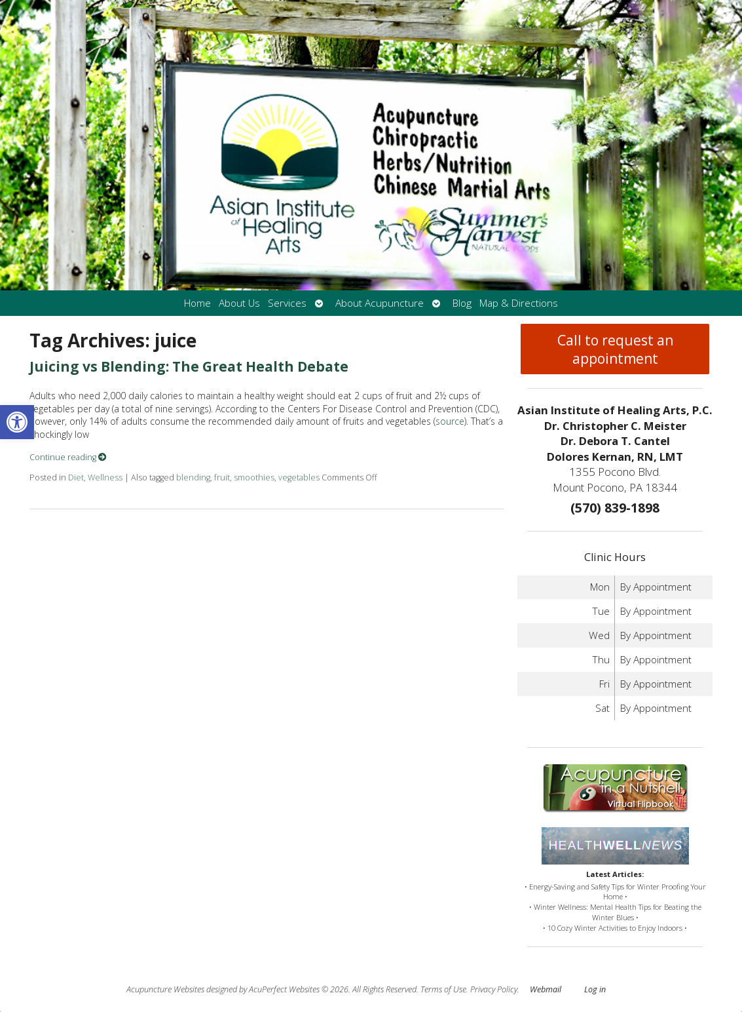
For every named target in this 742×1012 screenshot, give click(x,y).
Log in (595, 989)
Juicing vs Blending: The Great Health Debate (188, 366)
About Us (239, 303)
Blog (462, 303)
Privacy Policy (493, 989)
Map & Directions (518, 303)
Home (197, 303)
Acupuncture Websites (165, 989)
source (450, 421)
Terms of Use (443, 989)
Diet (76, 477)
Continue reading (68, 457)
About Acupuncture (379, 303)
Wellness (105, 477)
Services (287, 303)
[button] (17, 422)
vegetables (299, 477)
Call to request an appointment (615, 349)
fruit (222, 477)
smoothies (254, 477)
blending (193, 477)
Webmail (545, 989)
